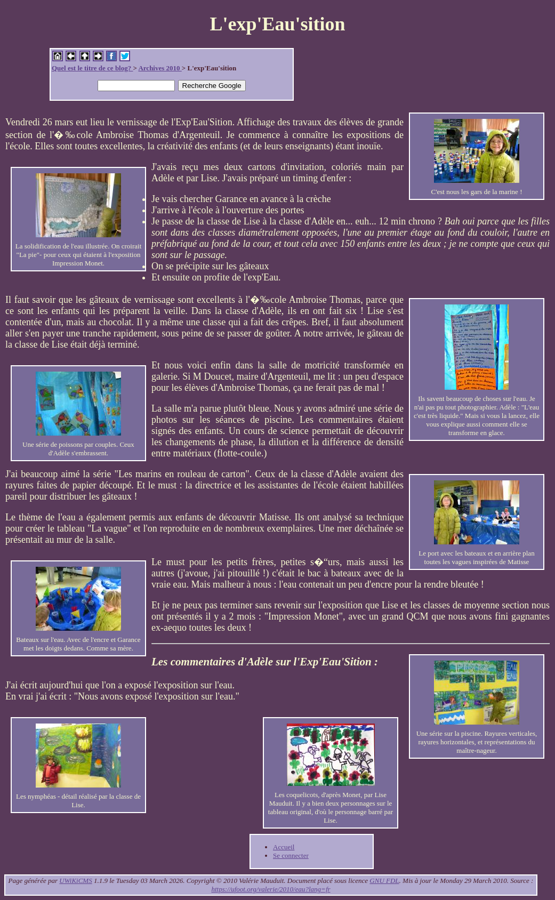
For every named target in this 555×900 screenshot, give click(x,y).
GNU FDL (384, 881)
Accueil (283, 847)
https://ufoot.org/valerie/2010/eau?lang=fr (270, 889)
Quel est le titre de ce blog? (92, 68)
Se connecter (291, 855)
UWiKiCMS (75, 881)
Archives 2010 (159, 68)
